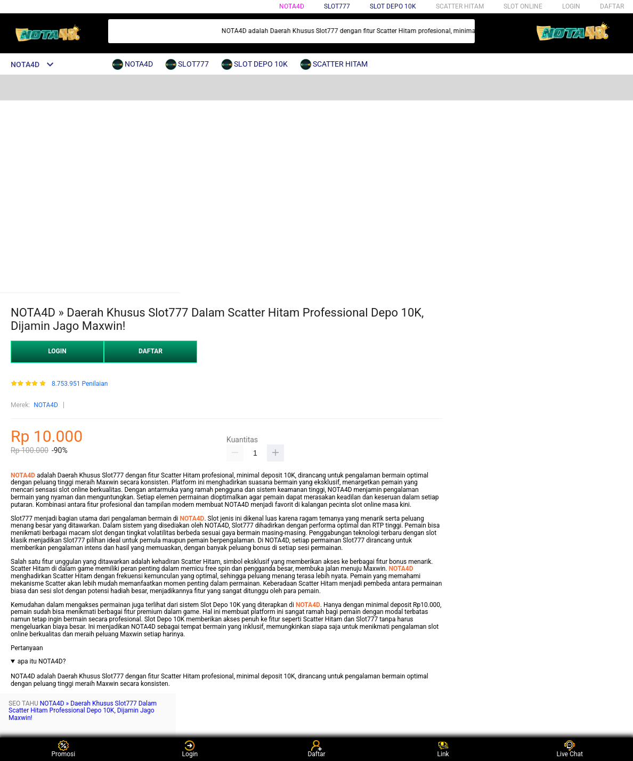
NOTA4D (291, 6)
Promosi (63, 749)
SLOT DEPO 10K (393, 6)
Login (190, 749)
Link (443, 749)
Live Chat (570, 749)
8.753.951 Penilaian (80, 383)
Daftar (316, 749)
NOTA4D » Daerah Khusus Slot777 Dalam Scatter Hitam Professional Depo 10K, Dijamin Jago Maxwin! (83, 711)
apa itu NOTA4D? (42, 661)
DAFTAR (612, 6)
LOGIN (571, 6)
